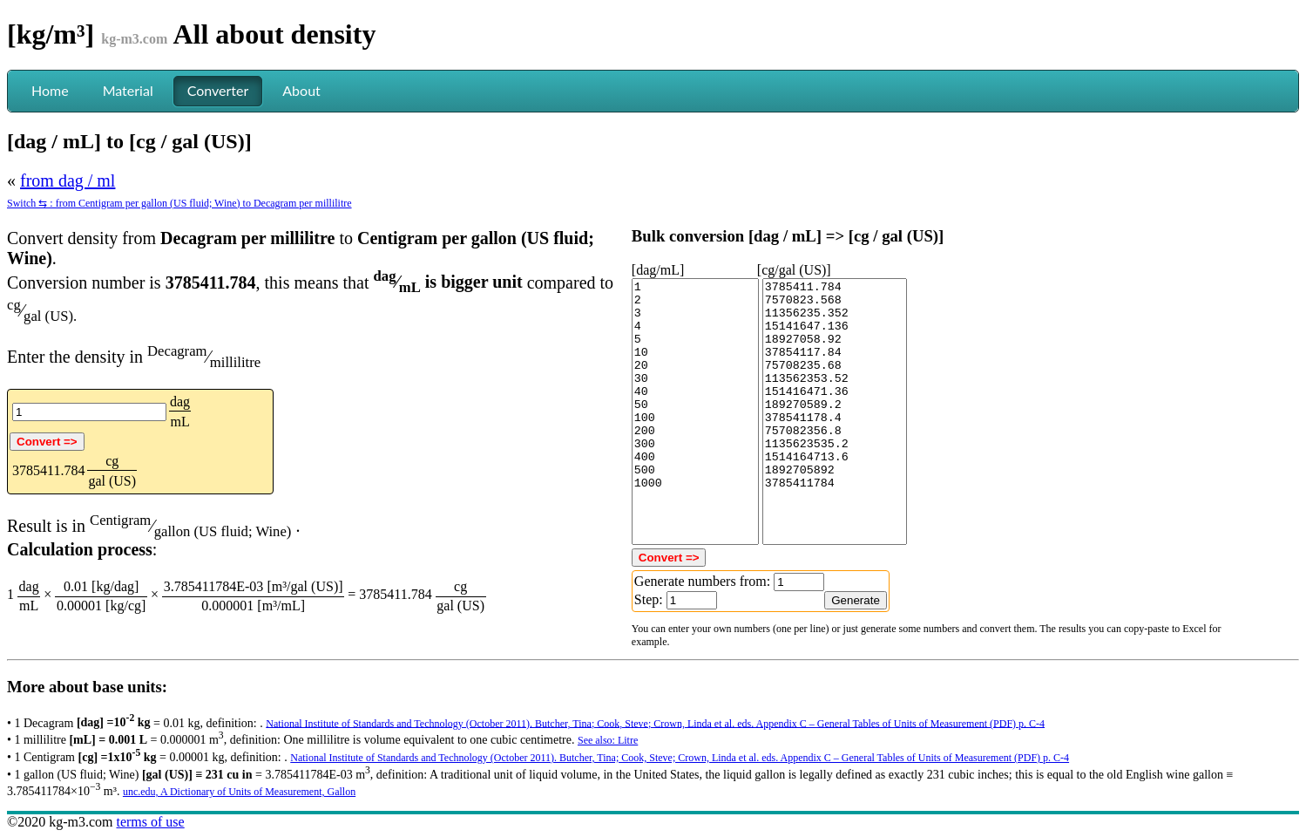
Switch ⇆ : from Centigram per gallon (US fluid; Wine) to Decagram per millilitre (179, 203)
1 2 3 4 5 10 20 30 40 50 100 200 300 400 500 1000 (695, 411)
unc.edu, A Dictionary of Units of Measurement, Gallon (239, 792)
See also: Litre (608, 740)
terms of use (150, 821)
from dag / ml (67, 180)
